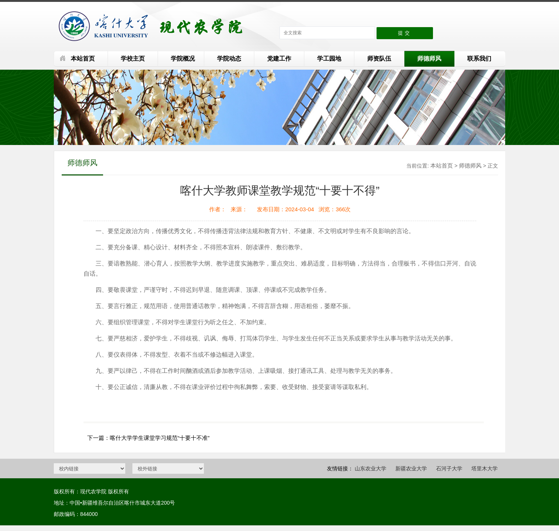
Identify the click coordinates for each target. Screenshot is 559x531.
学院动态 (229, 58)
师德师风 (429, 58)
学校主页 (133, 58)
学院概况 (183, 58)
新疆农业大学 (411, 468)
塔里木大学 (484, 468)
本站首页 (83, 58)
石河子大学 (449, 468)
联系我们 (479, 58)
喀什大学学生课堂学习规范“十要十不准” (160, 438)
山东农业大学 (370, 468)
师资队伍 (379, 58)
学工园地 (329, 58)
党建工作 (279, 58)
